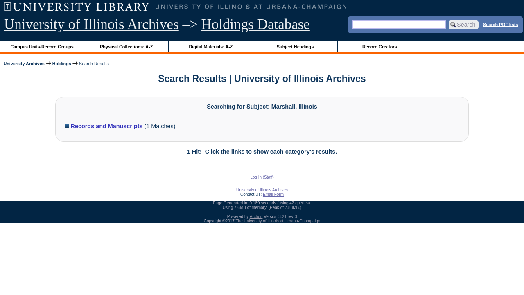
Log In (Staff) (262, 177)
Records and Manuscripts (104, 126)
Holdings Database (255, 24)
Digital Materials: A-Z (211, 46)
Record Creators (379, 46)
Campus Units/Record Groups (42, 46)
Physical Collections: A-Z (126, 46)
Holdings (61, 63)
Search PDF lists (500, 24)
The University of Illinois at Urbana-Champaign (278, 221)
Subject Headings (295, 46)
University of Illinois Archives (91, 24)
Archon (256, 216)
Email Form (273, 194)
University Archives (23, 63)
